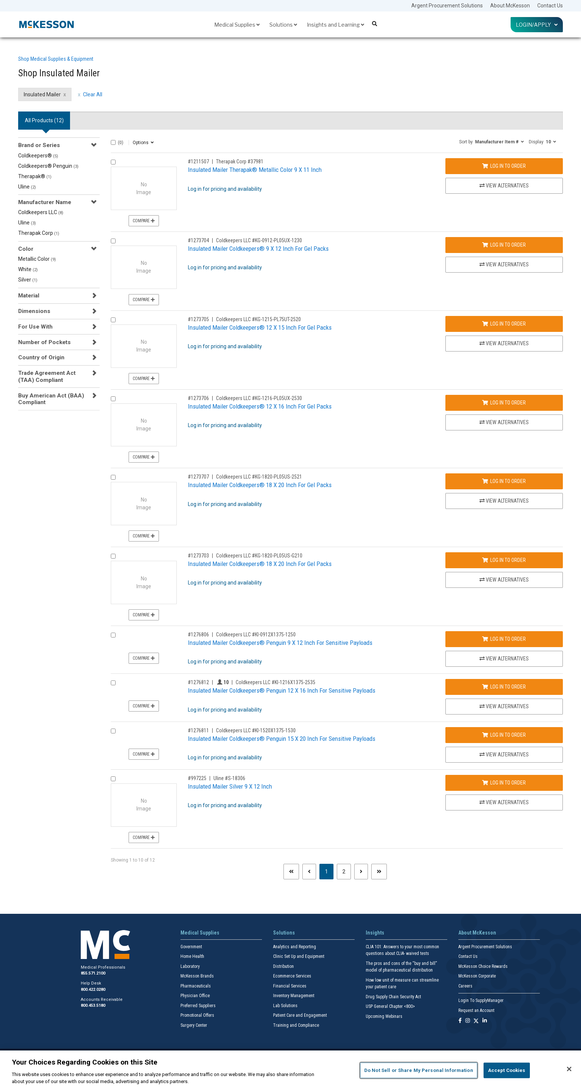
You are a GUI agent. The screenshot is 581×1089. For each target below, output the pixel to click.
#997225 (197, 778)
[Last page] (379, 871)
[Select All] (113, 142)
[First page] (291, 871)
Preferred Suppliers (198, 1005)
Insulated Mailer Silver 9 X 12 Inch (230, 786)
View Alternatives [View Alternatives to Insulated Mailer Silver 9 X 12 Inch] (504, 802)
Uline (27, 187)
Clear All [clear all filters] (92, 94)
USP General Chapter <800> (390, 1006)
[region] (290, 1069)
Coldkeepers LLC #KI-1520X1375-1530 (256, 730)
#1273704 (198, 240)
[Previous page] (309, 871)
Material (28, 295)
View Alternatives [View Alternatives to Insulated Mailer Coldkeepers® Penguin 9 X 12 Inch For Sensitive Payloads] (504, 659)
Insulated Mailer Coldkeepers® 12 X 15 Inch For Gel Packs (260, 327)
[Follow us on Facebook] (460, 1021)
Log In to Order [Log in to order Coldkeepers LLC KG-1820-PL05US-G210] (504, 560)
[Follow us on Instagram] (467, 1021)
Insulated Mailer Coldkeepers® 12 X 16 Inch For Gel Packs (260, 406)
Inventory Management (293, 995)
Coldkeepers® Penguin (48, 166)
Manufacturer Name (44, 202)
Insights (375, 933)
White (28, 269)
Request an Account (476, 1010)
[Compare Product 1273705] (113, 319)
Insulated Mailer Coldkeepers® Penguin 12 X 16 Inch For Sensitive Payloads (281, 690)
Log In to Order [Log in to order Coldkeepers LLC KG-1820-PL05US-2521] (504, 481)
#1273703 (198, 556)
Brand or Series (39, 145)
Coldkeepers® (38, 156)
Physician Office (195, 995)
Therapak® (35, 176)
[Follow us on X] (476, 1021)
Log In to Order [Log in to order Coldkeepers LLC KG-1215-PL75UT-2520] (504, 324)
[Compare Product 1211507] (113, 162)
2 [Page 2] (343, 872)
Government (191, 946)
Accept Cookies (506, 1070)
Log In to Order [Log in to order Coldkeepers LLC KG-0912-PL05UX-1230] (504, 245)
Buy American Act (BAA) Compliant (51, 399)
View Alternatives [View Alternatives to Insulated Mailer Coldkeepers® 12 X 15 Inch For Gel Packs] (504, 343)
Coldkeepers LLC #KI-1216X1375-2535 (275, 682)
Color (25, 249)
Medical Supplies (237, 24)
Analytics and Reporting (294, 946)
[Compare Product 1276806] (113, 635)
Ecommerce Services (292, 976)
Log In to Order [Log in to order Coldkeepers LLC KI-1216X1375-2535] (504, 687)
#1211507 (198, 161)
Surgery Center (193, 1025)
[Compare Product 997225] (113, 778)
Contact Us (550, 6)
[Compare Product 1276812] (113, 682)
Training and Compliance (296, 1025)
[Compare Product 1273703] (113, 556)
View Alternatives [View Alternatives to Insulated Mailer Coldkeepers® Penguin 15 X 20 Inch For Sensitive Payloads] (504, 754)
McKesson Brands (197, 976)
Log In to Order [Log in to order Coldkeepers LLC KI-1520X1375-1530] (504, 735)
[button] (491, 141)
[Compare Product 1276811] (113, 731)
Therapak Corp (38, 233)
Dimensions (34, 311)
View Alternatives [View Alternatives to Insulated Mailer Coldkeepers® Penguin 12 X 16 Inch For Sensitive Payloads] (504, 706)
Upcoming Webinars (384, 1016)
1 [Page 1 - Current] (329, 871)
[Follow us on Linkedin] (484, 1021)
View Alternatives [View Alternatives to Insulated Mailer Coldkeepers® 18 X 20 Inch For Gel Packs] (504, 501)
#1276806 (198, 634)
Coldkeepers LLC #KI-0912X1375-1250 (256, 634)
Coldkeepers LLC (40, 212)
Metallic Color (37, 259)
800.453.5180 (93, 1005)
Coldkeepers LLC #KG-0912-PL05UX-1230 (259, 240)
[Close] (569, 1069)
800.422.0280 (93, 989)
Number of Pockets (44, 342)
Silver (27, 280)
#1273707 (198, 477)
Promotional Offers (197, 1015)
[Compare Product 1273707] (113, 477)
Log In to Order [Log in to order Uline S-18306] (504, 783)
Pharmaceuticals (195, 986)
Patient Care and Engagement (300, 1015)
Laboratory (190, 966)
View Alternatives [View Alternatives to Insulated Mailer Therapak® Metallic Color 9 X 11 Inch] (504, 186)
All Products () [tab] (44, 120)
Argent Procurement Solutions (447, 6)
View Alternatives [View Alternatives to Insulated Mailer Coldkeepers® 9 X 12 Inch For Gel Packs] (504, 264)
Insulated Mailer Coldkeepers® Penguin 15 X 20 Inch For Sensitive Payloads (281, 738)
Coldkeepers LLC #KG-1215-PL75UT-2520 (258, 319)
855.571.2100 (93, 973)
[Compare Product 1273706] (113, 398)
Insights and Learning (335, 24)
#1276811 (198, 730)
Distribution (283, 966)
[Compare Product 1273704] (113, 241)
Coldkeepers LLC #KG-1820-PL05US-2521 (259, 477)
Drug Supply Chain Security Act (393, 996)
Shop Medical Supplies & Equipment (55, 59)
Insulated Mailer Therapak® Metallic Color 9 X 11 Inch (255, 169)
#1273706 (198, 398)
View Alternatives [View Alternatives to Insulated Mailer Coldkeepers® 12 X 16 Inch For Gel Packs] (504, 422)
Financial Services (289, 986)
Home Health (192, 956)
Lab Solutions (285, 1005)
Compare (144, 220)
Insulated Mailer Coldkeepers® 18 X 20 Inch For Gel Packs (260, 485)
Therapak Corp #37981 (239, 161)
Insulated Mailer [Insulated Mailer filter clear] (42, 94)
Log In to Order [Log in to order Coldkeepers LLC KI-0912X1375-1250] (504, 639)
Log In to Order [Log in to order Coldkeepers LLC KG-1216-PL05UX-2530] (504, 403)
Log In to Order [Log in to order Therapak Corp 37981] (504, 166)
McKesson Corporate (477, 976)
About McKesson (510, 6)
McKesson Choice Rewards (483, 966)
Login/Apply (537, 24)
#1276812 (198, 682)
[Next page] (361, 871)
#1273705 (198, 319)
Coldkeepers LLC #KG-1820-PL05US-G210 (259, 556)
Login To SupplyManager (481, 1000)
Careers (465, 986)
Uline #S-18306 (229, 778)
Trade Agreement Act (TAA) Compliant (47, 376)
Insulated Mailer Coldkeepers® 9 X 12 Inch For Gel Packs (258, 248)
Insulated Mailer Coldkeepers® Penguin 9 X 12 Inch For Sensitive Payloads (280, 642)
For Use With (35, 326)
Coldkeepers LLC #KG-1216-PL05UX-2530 (259, 398)
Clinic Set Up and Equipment (298, 956)
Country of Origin (41, 357)
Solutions (283, 24)
